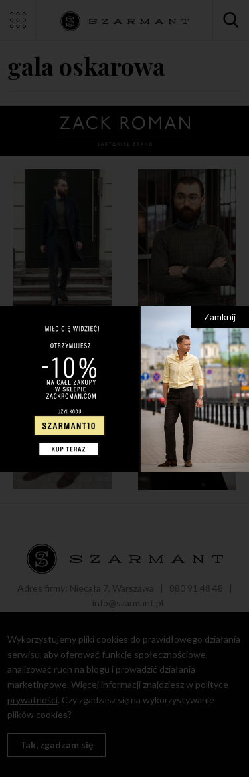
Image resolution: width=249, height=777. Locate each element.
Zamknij (220, 316)
